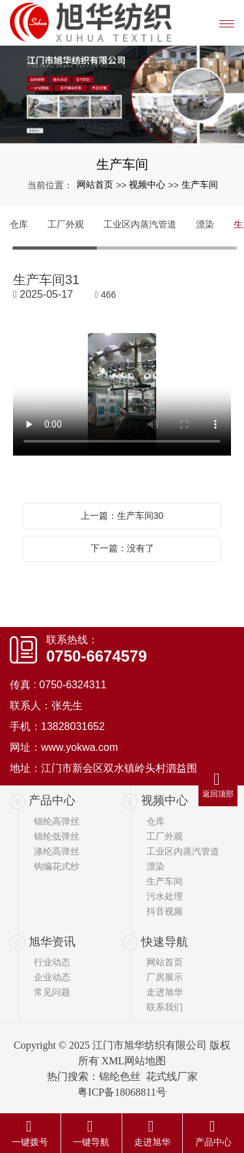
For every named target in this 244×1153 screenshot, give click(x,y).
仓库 (19, 224)
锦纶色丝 (120, 1076)
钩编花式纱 (56, 866)
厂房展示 (164, 977)
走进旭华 (164, 992)
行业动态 (52, 962)
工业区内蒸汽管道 (139, 224)
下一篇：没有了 (122, 548)
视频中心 (147, 184)
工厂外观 (65, 224)
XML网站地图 (134, 1060)
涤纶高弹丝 (56, 851)
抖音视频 (164, 911)
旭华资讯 (52, 941)
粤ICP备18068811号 (121, 1092)
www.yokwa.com (79, 747)
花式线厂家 (172, 1076)
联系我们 (164, 1007)
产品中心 (52, 800)
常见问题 (52, 992)
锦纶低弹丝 (56, 836)
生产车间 (200, 184)
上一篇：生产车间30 (122, 515)
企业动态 (52, 977)
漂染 (205, 224)
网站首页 (95, 184)
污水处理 (164, 896)
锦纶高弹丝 (56, 821)
